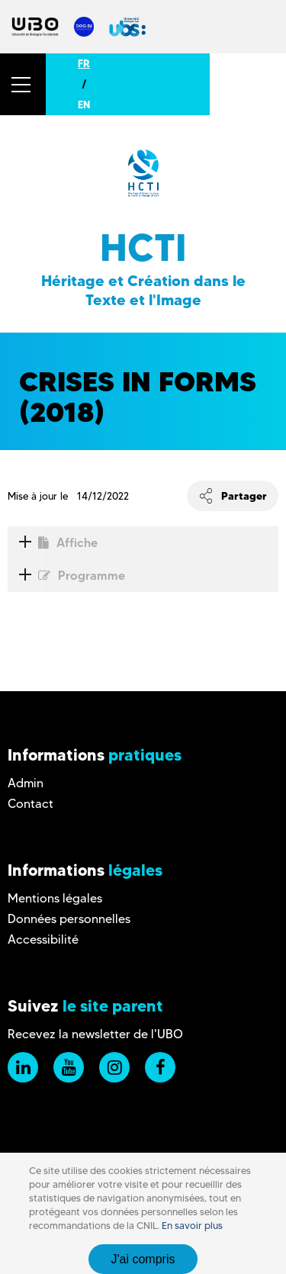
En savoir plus (192, 1225)
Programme (66, 575)
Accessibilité (43, 939)
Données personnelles (69, 919)
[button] (23, 84)
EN (84, 104)
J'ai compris (143, 1259)
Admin (25, 783)
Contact (30, 803)
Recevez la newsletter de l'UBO (95, 1034)
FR (84, 63)
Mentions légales (55, 898)
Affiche (53, 542)
